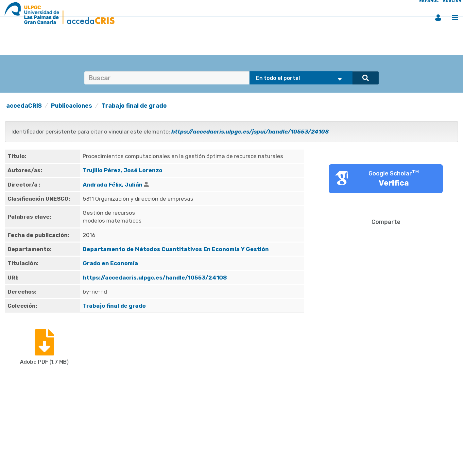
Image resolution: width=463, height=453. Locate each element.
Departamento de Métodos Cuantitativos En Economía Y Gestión (176, 249)
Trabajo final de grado (134, 105)
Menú (455, 18)
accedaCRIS (24, 105)
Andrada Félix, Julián (113, 184)
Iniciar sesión (438, 18)
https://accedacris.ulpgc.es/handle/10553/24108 (155, 277)
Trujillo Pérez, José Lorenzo (123, 170)
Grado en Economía (110, 263)
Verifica (394, 183)
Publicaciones (71, 105)
